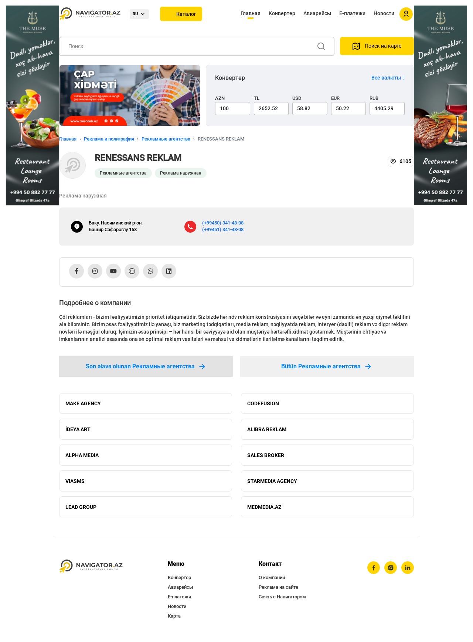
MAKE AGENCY (83, 403)
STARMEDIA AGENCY (272, 481)
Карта (174, 616)
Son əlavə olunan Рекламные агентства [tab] (146, 366)
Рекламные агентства (166, 139)
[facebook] (373, 568)
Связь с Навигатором (282, 597)
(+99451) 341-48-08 (223, 229)
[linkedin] (407, 568)
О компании (272, 578)
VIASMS (75, 481)
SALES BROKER (265, 455)
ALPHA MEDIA (82, 455)
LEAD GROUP (80, 507)
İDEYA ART (78, 429)
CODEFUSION (263, 403)
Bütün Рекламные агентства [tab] (326, 366)
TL (256, 98)
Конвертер (282, 13)
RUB (374, 98)
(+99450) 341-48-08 (223, 223)
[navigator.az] (91, 567)
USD (297, 98)
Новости (384, 13)
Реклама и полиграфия (109, 139)
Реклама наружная (180, 173)
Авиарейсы (317, 13)
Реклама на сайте (278, 587)
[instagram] (390, 568)
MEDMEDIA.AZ (264, 507)
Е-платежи (352, 13)
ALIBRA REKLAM (266, 429)
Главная (251, 13)
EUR (335, 98)
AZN (220, 98)
